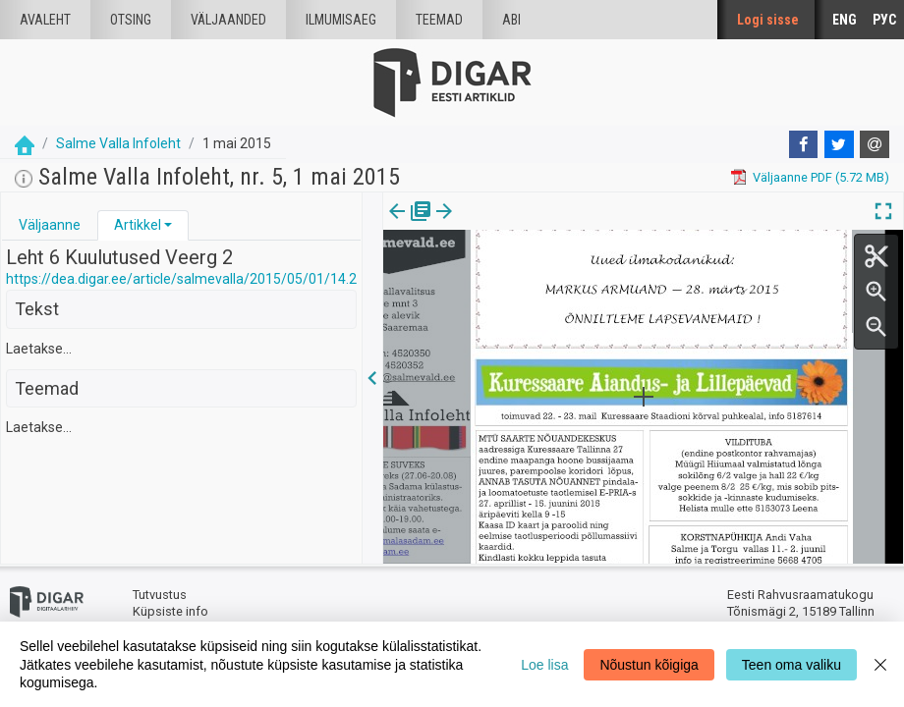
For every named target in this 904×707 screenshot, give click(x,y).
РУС (884, 19)
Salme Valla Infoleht (118, 143)
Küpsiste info (170, 611)
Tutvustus (160, 594)
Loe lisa (544, 665)
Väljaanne (50, 225)
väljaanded (228, 19)
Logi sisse (768, 19)
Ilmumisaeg (341, 19)
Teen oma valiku (791, 665)
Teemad (439, 19)
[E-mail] (874, 144)
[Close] (880, 664)
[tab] (49, 225)
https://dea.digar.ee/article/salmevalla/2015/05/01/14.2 (181, 279)
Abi (511, 19)
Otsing (130, 19)
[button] (168, 225)
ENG (844, 19)
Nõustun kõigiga (648, 665)
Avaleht (45, 19)
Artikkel (137, 225)
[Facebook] (804, 144)
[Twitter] (839, 144)
